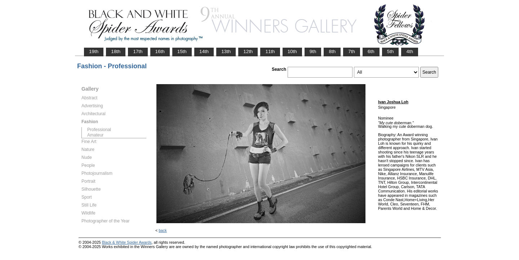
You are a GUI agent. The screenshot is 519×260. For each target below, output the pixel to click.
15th (182, 51)
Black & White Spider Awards (127, 242)
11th (270, 51)
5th (390, 51)
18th (115, 51)
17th (137, 51)
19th (93, 51)
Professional (99, 129)
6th (371, 51)
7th (351, 51)
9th (313, 51)
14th (204, 51)
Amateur (95, 135)
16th (160, 51)
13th (226, 51)
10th (292, 51)
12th (248, 51)
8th (332, 51)
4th (409, 51)
